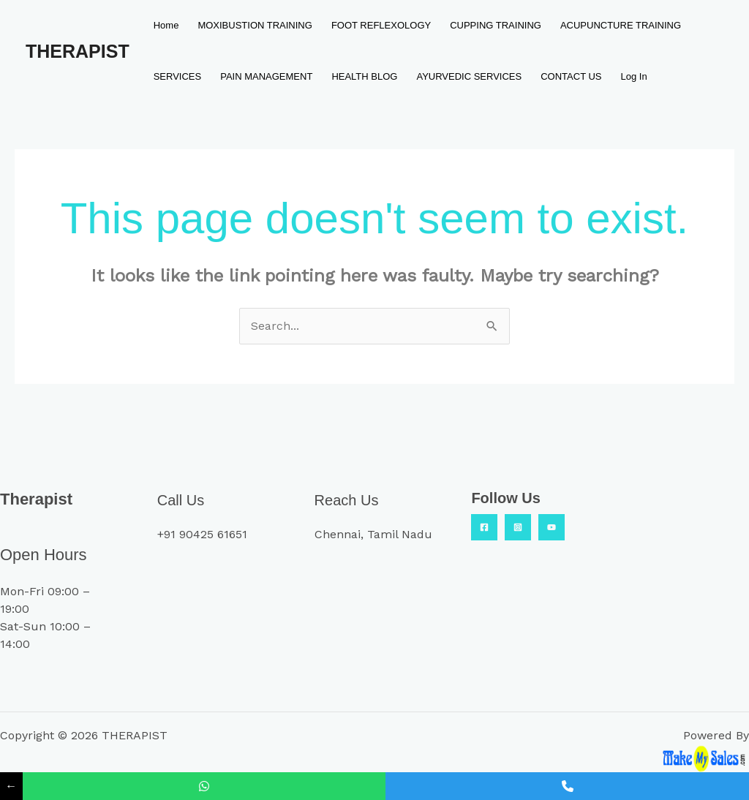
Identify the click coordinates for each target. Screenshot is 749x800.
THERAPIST (77, 51)
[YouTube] (551, 527)
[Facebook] (484, 527)
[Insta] (518, 527)
